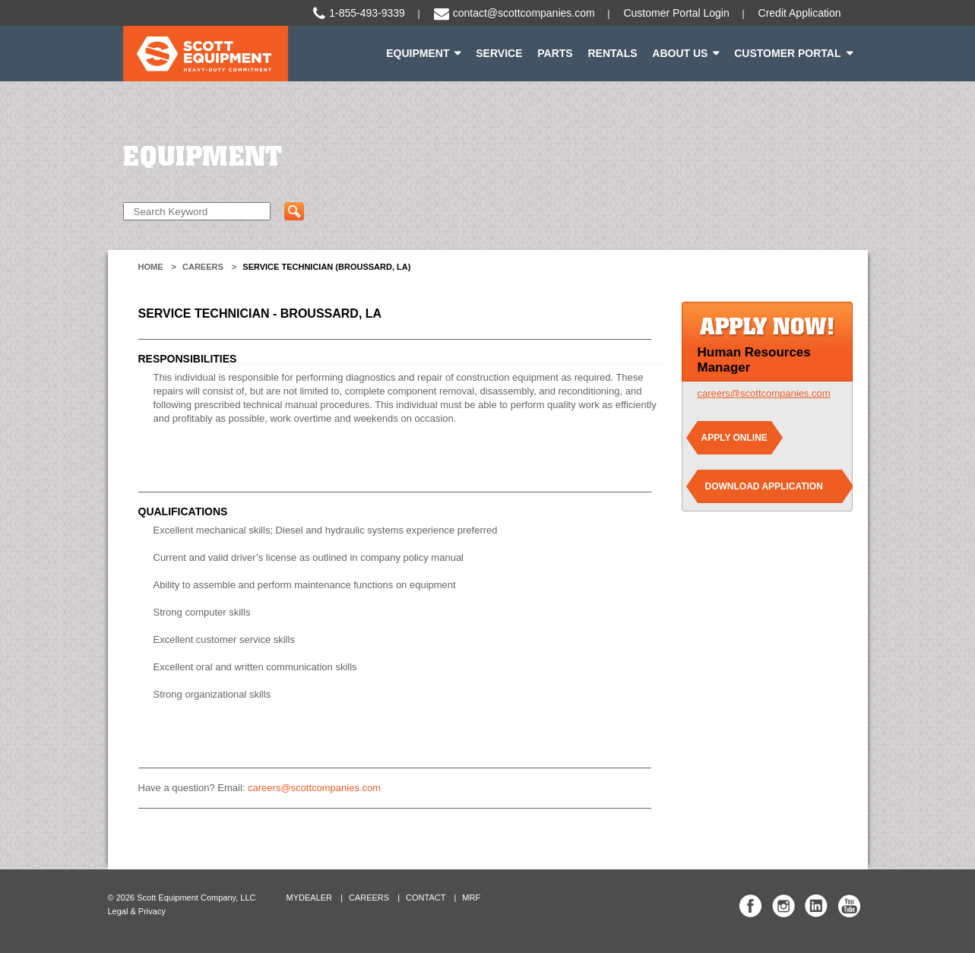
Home (150, 266)
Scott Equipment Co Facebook (750, 905)
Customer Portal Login (676, 13)
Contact (425, 897)
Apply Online (734, 437)
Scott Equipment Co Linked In (816, 905)
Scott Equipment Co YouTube (848, 905)
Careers (202, 266)
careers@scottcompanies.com (314, 787)
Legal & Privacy (137, 911)
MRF (471, 897)
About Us (680, 53)
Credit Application (799, 13)
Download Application (764, 486)
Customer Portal (787, 53)
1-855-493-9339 (367, 13)
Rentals (612, 53)
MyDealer (309, 897)
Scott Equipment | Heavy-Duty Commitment (205, 53)
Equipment (417, 53)
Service (499, 53)
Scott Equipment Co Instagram (783, 905)
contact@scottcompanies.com (524, 13)
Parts (554, 53)
